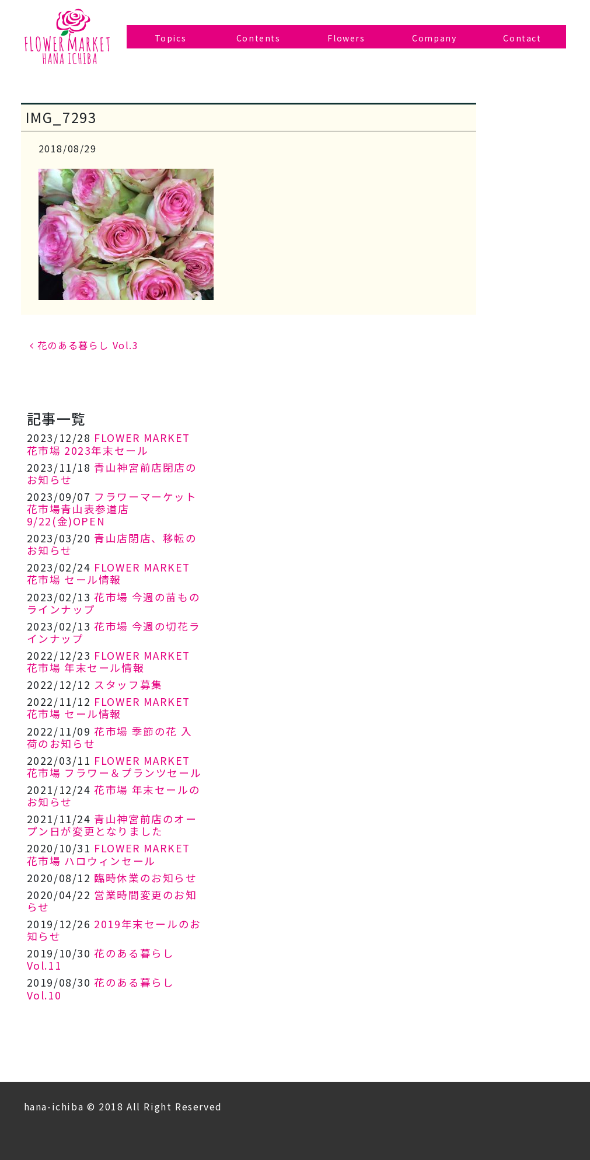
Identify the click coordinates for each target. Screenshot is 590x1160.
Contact (522, 38)
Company (434, 38)
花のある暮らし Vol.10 (100, 988)
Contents (258, 38)
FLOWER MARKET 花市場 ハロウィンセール (108, 854)
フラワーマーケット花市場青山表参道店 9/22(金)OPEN (112, 508)
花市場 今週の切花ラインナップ (114, 632)
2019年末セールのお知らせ (114, 930)
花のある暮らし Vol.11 (100, 959)
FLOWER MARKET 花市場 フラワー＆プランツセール (114, 766)
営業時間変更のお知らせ (112, 900)
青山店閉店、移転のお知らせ (112, 544)
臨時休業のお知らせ (145, 877)
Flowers (346, 38)
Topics (171, 38)
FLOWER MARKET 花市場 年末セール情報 (108, 661)
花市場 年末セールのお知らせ (114, 795)
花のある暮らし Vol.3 (84, 345)
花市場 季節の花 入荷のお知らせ (110, 737)
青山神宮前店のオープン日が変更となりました (112, 824)
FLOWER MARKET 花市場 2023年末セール (108, 443)
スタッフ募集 (128, 684)
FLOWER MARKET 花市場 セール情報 (108, 573)
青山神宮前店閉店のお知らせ (112, 473)
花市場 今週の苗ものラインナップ (114, 603)
